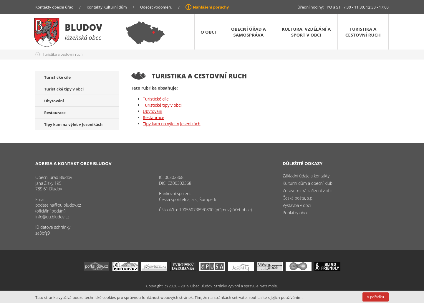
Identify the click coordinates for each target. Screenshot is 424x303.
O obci (208, 32)
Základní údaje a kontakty (306, 176)
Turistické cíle (57, 77)
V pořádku (375, 296)
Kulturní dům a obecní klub (307, 183)
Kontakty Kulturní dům (107, 7)
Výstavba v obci (297, 205)
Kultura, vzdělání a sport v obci (306, 32)
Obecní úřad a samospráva (248, 32)
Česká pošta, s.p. (298, 198)
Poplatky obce (296, 212)
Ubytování (54, 100)
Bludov (83, 27)
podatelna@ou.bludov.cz (58, 205)
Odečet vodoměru (156, 7)
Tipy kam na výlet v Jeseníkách (73, 124)
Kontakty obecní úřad (54, 7)
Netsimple (268, 286)
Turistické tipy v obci (61, 89)
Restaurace (55, 112)
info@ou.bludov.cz (52, 217)
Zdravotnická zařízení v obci (308, 190)
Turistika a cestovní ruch (363, 32)
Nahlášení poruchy (211, 7)
